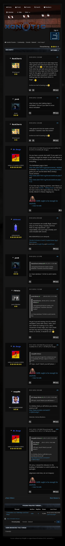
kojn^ (54, 514)
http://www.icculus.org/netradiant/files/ (48, 169)
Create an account (55, 36)
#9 (57, 390)
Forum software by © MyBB (18, 538)
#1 (57, 57)
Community (21, 42)
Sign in (56, 30)
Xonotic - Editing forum (46, 188)
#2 (57, 98)
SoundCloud (50, 244)
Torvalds (38, 205)
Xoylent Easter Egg (51, 240)
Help (19, 12)
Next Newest (54, 498)
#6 (57, 256)
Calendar (9, 12)
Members (47, 7)
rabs (32, 513)
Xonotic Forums (11, 42)
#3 (57, 123)
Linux (34, 205)
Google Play (40, 244)
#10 (57, 429)
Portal (18, 7)
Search (37, 7)
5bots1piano (33, 242)
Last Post (49, 514)
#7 (57, 289)
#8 (57, 345)
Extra (26, 12)
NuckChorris (17, 59)
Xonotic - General (31, 42)
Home (8, 7)
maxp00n (16, 392)
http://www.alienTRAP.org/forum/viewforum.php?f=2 (46, 175)
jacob (17, 99)
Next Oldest (10, 498)
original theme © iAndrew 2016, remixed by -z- (41, 538)
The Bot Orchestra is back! (37, 240)
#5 (57, 218)
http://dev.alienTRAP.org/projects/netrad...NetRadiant (46, 167)
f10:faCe (17, 291)
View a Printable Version (13, 518)
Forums (27, 7)
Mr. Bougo (45, 150)
